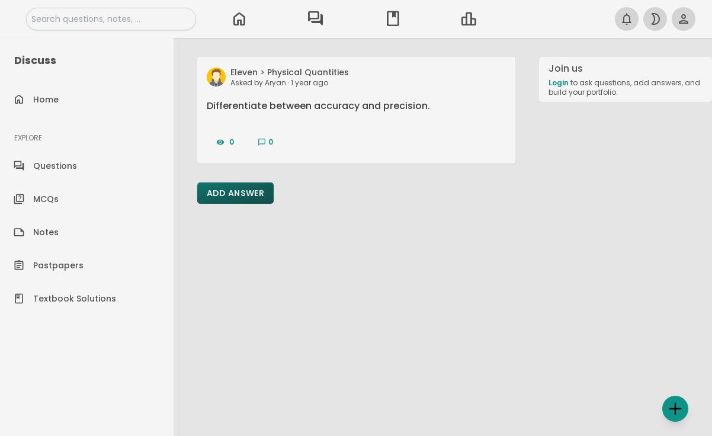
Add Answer (236, 193)
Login (559, 83)
